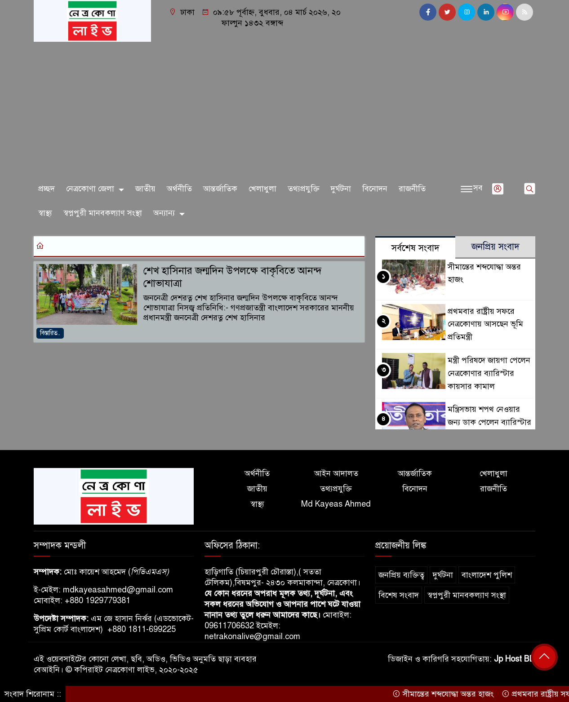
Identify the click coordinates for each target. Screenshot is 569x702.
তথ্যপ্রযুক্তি (304, 189)
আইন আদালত (336, 473)
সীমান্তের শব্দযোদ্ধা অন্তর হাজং (447, 694)
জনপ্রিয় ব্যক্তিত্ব (401, 575)
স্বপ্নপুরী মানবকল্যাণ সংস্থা (102, 213)
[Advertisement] (284, 109)
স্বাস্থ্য (45, 213)
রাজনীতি (412, 189)
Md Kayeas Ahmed (336, 504)
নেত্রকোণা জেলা (90, 189)
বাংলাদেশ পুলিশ (487, 575)
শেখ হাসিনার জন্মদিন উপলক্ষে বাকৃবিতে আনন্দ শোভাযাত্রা (232, 277)
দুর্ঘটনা (341, 189)
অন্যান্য (164, 213)
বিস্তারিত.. (50, 333)
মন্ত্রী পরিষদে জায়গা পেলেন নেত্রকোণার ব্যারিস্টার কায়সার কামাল (489, 373)
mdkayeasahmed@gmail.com (118, 590)
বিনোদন (374, 189)
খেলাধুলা (262, 189)
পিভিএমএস (148, 572)
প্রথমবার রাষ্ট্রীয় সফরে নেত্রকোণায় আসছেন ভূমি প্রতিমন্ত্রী (485, 324)
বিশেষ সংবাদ (398, 595)
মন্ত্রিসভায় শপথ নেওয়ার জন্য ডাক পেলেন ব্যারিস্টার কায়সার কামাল (489, 422)
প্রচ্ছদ (46, 189)
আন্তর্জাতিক (220, 189)
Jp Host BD (514, 659)
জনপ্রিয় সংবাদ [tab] (495, 246)
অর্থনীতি (179, 189)
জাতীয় (145, 189)
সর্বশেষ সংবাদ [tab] (415, 248)
